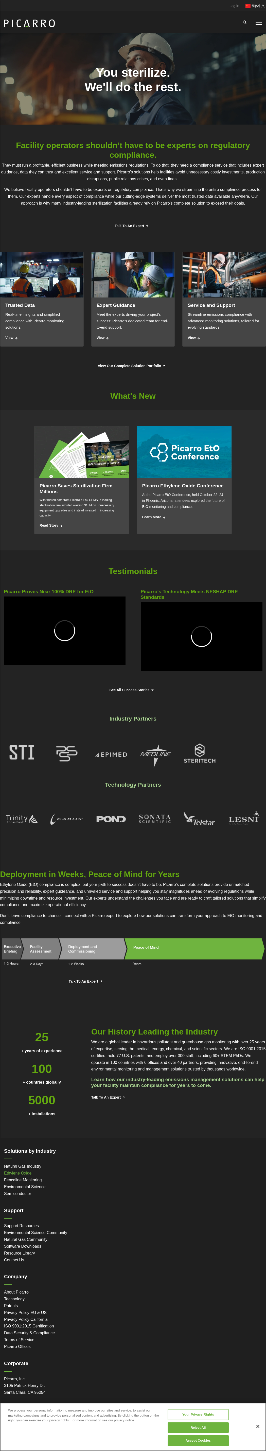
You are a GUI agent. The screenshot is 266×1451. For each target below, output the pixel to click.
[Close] (257, 1426)
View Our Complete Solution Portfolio (129, 366)
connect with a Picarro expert (91, 915)
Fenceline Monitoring (23, 1180)
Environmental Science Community (35, 1232)
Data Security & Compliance (29, 1333)
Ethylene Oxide (18, 1173)
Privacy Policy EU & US (25, 1312)
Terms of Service (19, 1340)
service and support (97, 172)
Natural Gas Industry (22, 1166)
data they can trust (37, 172)
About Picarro (16, 1292)
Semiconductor (17, 1193)
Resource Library (19, 1253)
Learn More (151, 517)
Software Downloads (22, 1246)
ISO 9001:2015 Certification (29, 1326)
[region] (133, 1427)
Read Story (49, 525)
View (9, 338)
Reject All (198, 1427)
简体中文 (255, 6)
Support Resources (21, 1226)
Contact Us (14, 1260)
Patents (11, 1306)
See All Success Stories (129, 690)
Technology (14, 1299)
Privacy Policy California (26, 1319)
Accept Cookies (198, 1440)
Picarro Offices (17, 1346)
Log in (234, 6)
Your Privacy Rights (198, 1414)
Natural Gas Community (25, 1239)
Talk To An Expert (129, 226)
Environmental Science (25, 1187)
